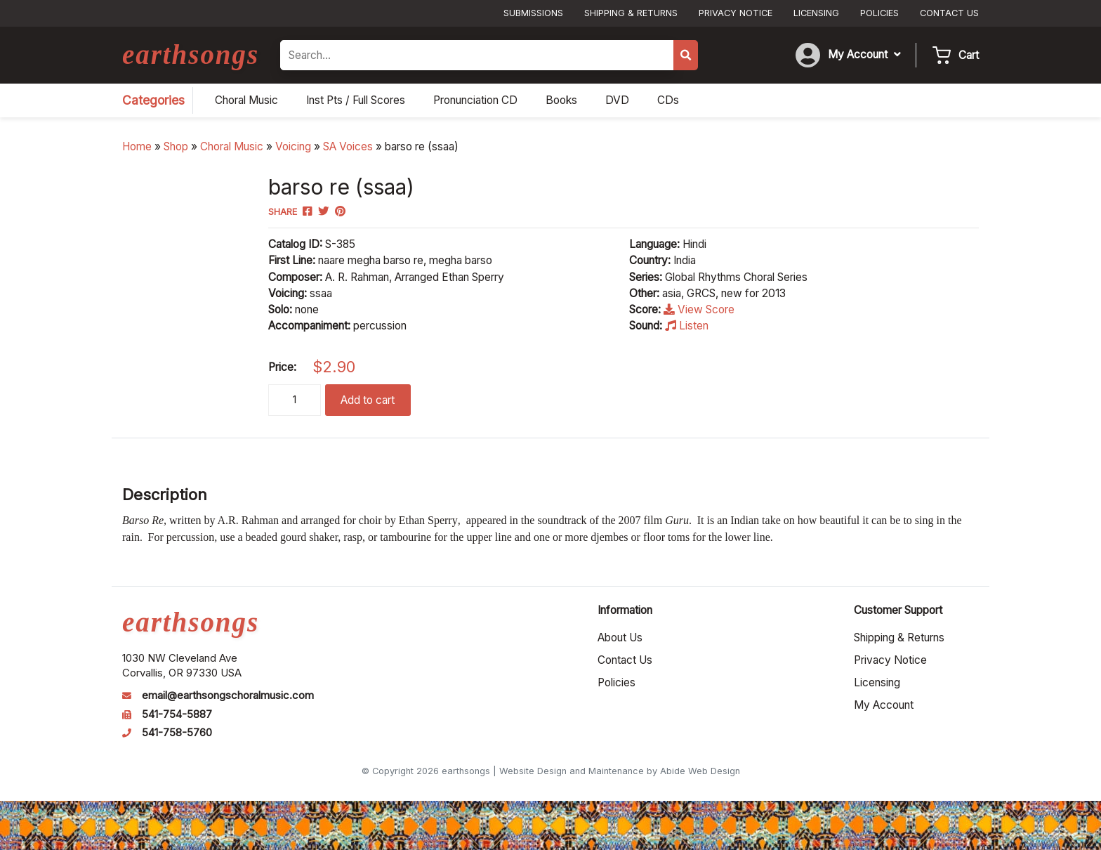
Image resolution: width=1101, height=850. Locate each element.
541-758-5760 (177, 732)
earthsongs (190, 54)
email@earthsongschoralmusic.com (228, 695)
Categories (153, 100)
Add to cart (368, 400)
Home (137, 146)
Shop (176, 146)
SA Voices (348, 146)
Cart (968, 55)
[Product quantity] (294, 400)
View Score (699, 309)
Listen (686, 325)
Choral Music (231, 146)
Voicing (293, 146)
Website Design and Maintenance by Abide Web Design (619, 771)
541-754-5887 (177, 714)
